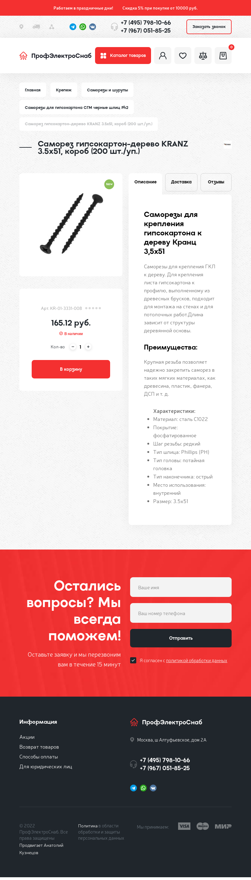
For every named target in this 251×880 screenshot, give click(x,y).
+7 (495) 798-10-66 (146, 22)
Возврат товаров (39, 749)
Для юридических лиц (45, 768)
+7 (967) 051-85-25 (146, 30)
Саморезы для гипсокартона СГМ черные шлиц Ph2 (77, 109)
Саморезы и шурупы (108, 91)
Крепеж (64, 91)
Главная (33, 91)
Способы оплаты (38, 758)
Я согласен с (183, 664)
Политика (88, 828)
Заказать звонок (209, 26)
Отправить (181, 641)
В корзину (71, 371)
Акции (26, 739)
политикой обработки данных (196, 664)
